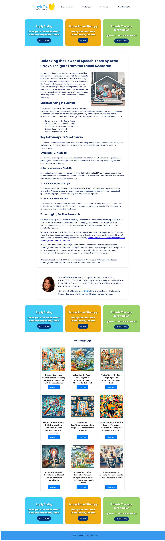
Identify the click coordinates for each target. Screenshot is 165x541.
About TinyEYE (124, 7)
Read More (54, 387)
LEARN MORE (121, 41)
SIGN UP (83, 40)
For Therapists (67, 7)
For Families (105, 7)
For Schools (86, 7)
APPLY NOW (44, 40)
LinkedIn (85, 291)
